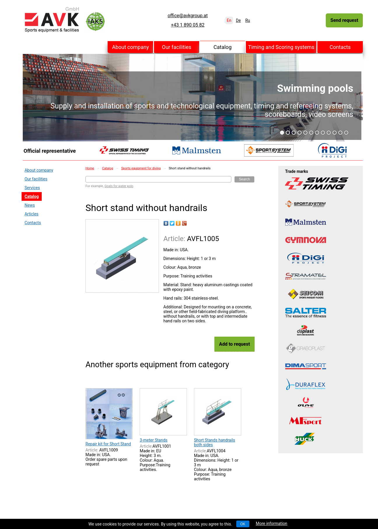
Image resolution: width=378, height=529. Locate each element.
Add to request (234, 344)
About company (130, 47)
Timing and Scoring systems (281, 47)
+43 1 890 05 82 (187, 25)
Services (32, 187)
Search (244, 179)
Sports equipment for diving (141, 168)
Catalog (223, 47)
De (238, 20)
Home (89, 168)
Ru (247, 20)
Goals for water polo (118, 186)
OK (242, 524)
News (29, 205)
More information (271, 523)
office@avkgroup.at (188, 15)
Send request (344, 20)
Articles (31, 214)
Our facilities (176, 47)
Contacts (340, 47)
